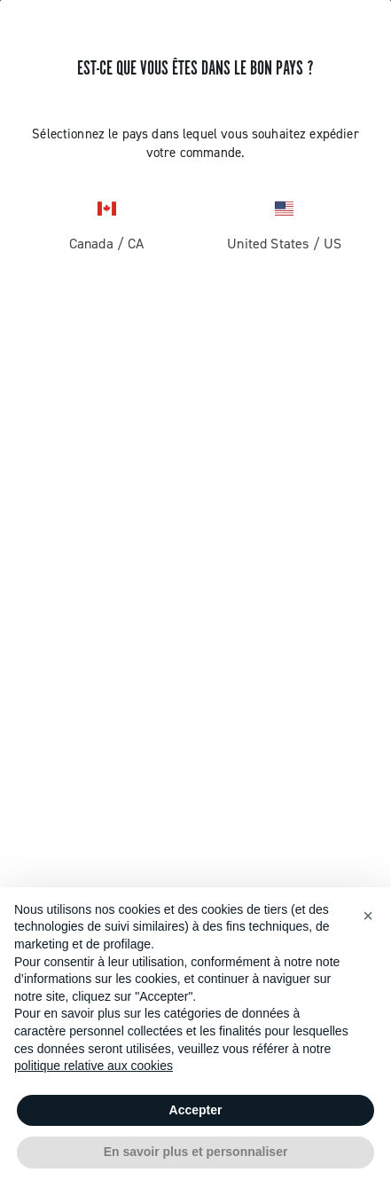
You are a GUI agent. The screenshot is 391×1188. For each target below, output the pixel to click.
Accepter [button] (196, 1110)
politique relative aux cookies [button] (93, 1065)
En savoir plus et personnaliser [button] (196, 1152)
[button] (368, 915)
